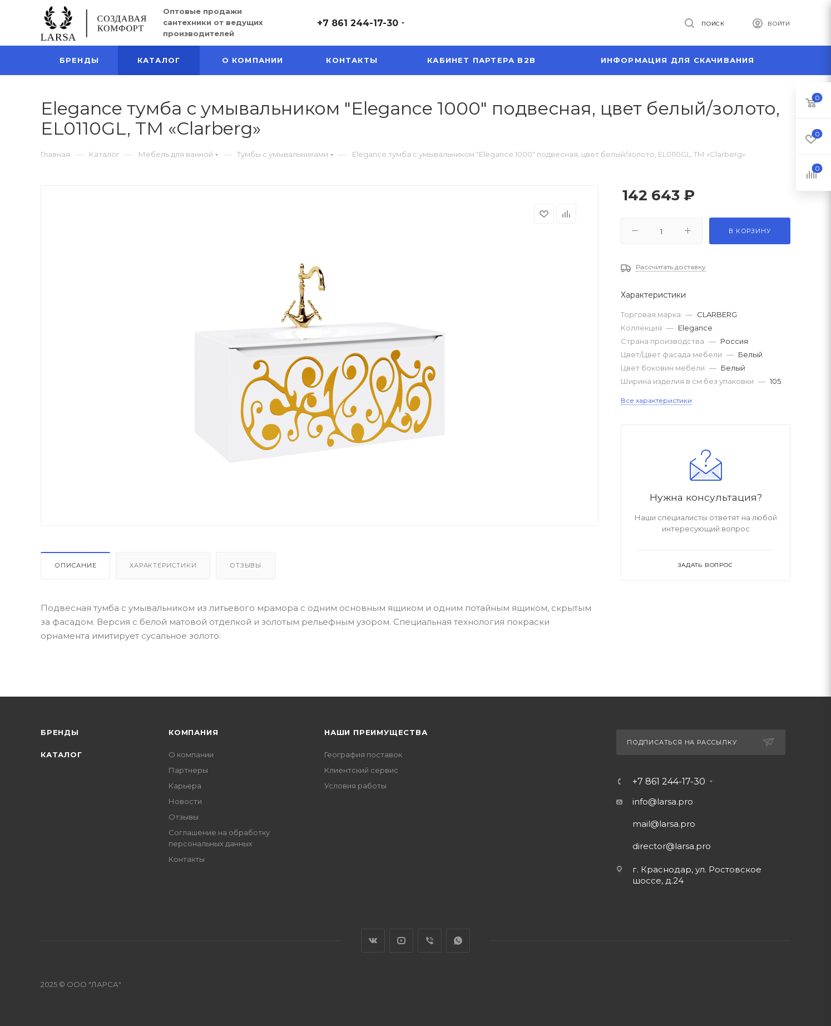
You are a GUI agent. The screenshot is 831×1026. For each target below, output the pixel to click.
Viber (430, 941)
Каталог (61, 754)
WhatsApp (458, 941)
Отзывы (245, 565)
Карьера (185, 785)
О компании (191, 754)
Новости (185, 801)
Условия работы (355, 785)
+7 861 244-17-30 (357, 23)
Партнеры (188, 770)
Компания (193, 732)
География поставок (363, 754)
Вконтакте (373, 941)
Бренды (60, 732)
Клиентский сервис (361, 770)
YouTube (401, 941)
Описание (75, 565)
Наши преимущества (376, 732)
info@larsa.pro (662, 801)
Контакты (187, 859)
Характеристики (163, 565)
